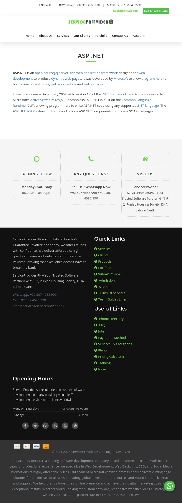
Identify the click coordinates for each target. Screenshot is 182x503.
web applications (63, 84)
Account (139, 36)
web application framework (97, 73)
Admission (104, 280)
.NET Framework (114, 94)
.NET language (148, 105)
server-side (67, 73)
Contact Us (120, 36)
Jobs (99, 331)
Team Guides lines (110, 299)
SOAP (30, 111)
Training (102, 363)
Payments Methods (110, 337)
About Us (45, 36)
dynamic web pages (66, 78)
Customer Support (125, 11)
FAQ (99, 325)
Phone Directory (109, 318)
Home (29, 36)
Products (103, 261)
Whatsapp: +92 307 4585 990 (79, 5)
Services (63, 36)
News (100, 369)
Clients (101, 255)
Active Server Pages (45, 100)
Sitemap (102, 286)
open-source (44, 73)
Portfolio (101, 36)
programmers (152, 78)
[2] (56, 73)
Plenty (101, 350)
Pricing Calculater (109, 356)
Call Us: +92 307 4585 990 (125, 5)
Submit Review (107, 274)
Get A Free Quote (156, 11)
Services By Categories (113, 344)
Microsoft (121, 78)
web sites (42, 84)
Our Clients (82, 36)
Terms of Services (109, 293)
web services (93, 84)
